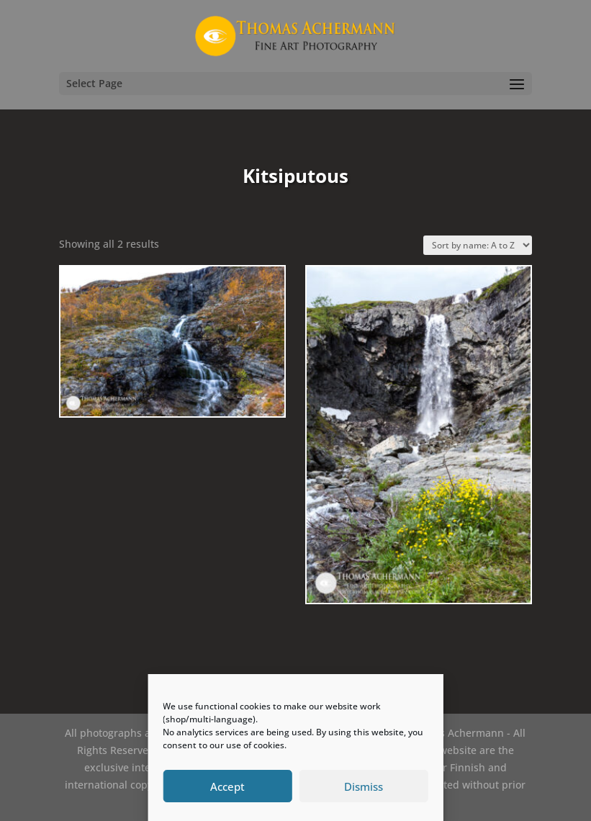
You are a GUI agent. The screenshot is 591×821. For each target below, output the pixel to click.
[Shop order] (477, 245)
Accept (227, 786)
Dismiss (363, 786)
